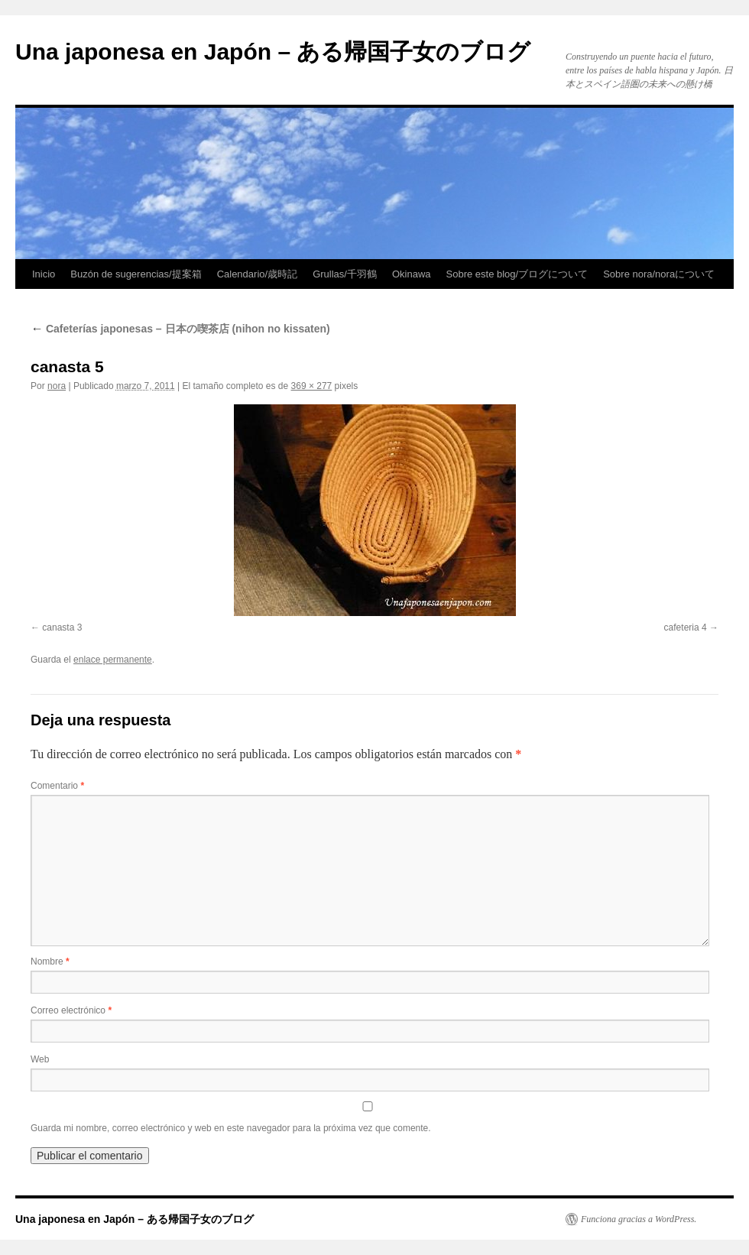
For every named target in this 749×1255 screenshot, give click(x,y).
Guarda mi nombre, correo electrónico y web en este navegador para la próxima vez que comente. (231, 1128)
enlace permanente (112, 659)
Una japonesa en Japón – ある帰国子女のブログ (272, 51)
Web (40, 1059)
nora (56, 386)
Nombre (50, 961)
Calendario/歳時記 (257, 274)
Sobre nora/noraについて (659, 274)
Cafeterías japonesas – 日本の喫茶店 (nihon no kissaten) (180, 329)
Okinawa (411, 274)
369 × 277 (311, 386)
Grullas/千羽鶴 (345, 274)
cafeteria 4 (685, 627)
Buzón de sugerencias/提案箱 (135, 274)
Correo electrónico (71, 1010)
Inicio (43, 274)
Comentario (57, 785)
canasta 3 (62, 627)
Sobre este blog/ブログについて (517, 274)
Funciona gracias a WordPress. (638, 1219)
